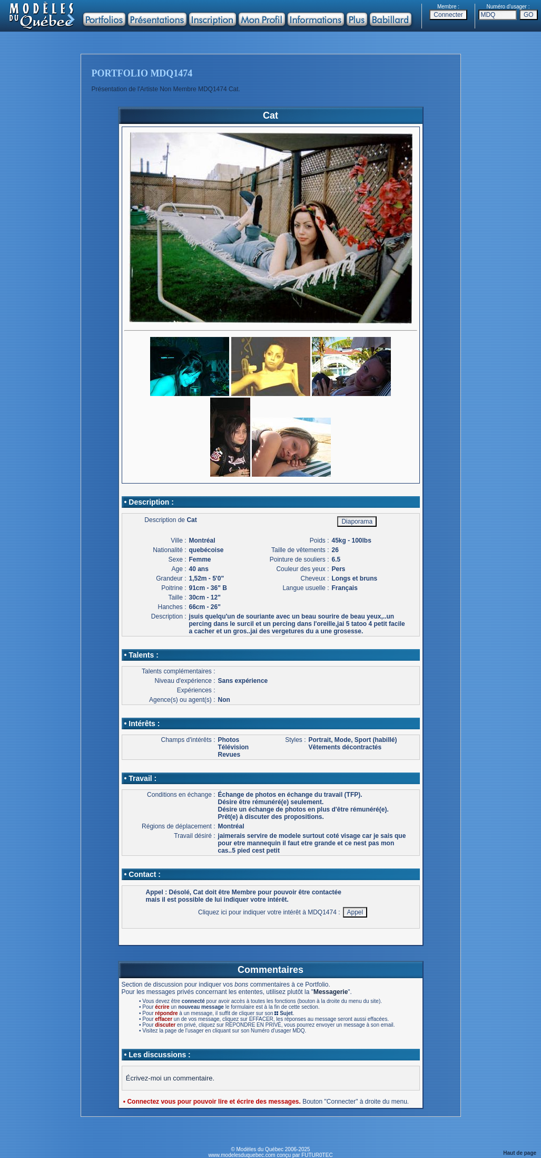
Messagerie (330, 992)
